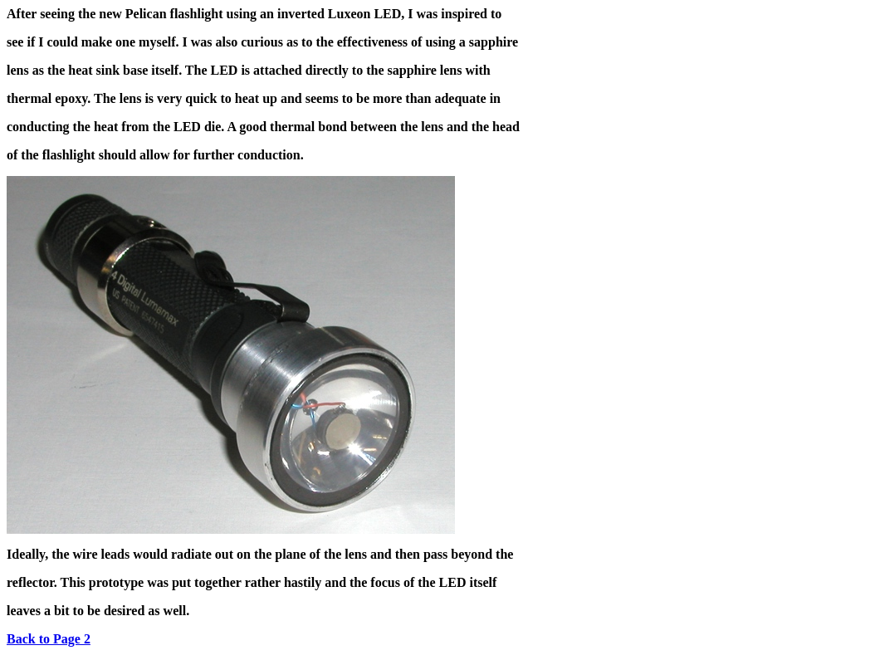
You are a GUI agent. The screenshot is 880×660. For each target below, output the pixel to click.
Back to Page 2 (48, 639)
